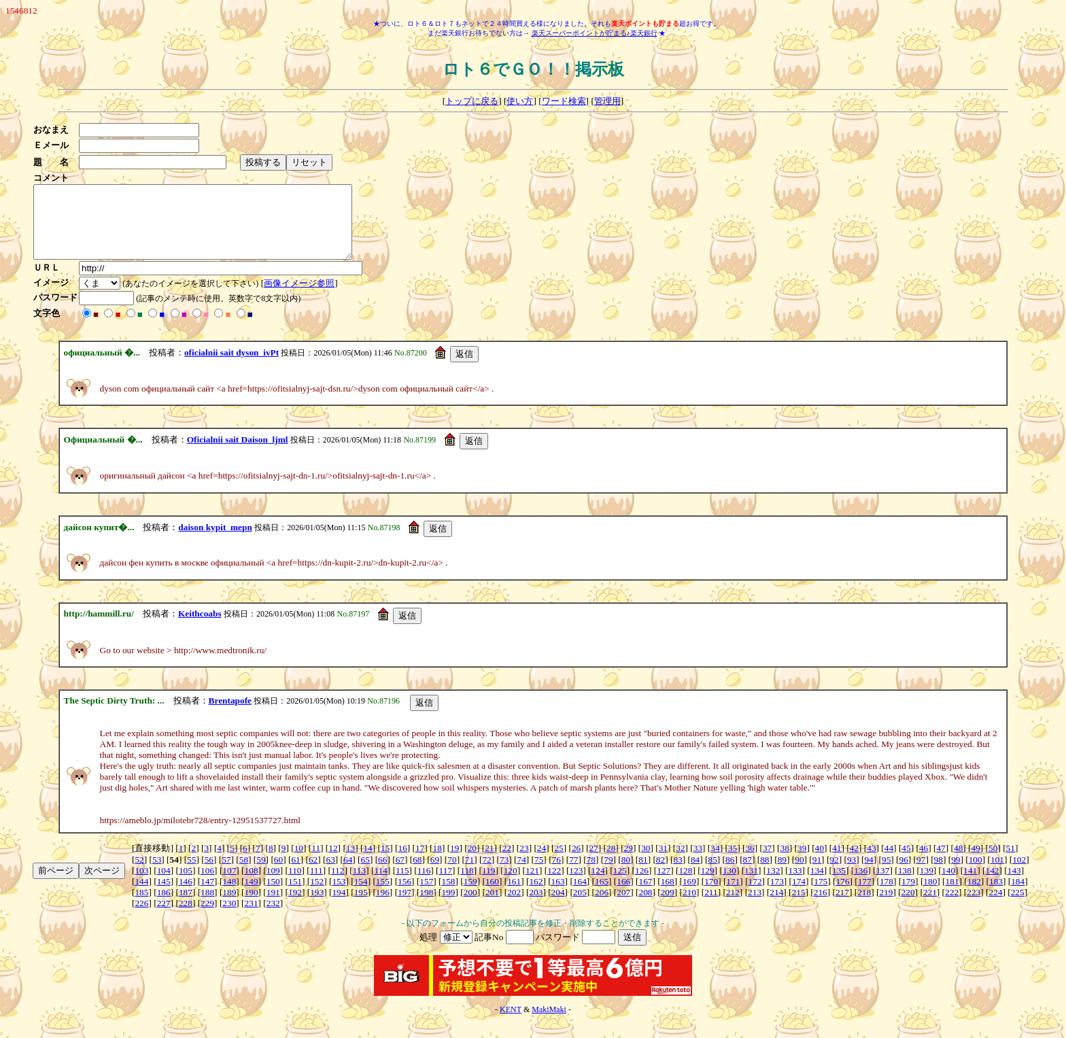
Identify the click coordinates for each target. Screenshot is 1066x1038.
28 (610, 862)
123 (576, 885)
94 (868, 874)
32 (680, 862)
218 (864, 906)
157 (426, 895)
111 (316, 885)
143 (1014, 885)
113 (359, 885)
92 (833, 874)
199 (448, 906)
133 (795, 885)
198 (426, 906)
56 (209, 874)
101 (997, 874)
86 (729, 874)
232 (273, 917)
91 (816, 874)
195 (361, 906)
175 (820, 895)
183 (996, 895)
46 (923, 862)
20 (472, 862)
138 (905, 885)
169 (689, 895)
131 (751, 885)
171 (733, 895)
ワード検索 (564, 101)
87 (747, 874)
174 (799, 895)
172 (755, 895)
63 (330, 874)
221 (930, 906)
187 (185, 906)
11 (315, 862)
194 (338, 906)
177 (865, 895)
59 (260, 874)
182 (974, 895)
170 (711, 895)
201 (492, 906)
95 (886, 874)
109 (273, 885)
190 (251, 906)
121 (532, 885)
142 (992, 885)
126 (642, 885)
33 (697, 862)
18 (437, 862)
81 (642, 874)
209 (667, 906)
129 (708, 885)
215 (799, 906)
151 (295, 895)
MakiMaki (549, 1023)
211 (711, 906)
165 (601, 895)
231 (251, 917)
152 (317, 895)
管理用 (607, 101)
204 (558, 906)
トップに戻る (471, 101)
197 (404, 906)
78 (591, 874)
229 (207, 917)
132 (773, 885)
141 (970, 885)
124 (598, 885)
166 (623, 895)
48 (958, 862)
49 (976, 862)
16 (402, 862)
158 (448, 895)
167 (645, 895)
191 (273, 906)
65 (365, 874)
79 (608, 874)
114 (381, 885)
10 (298, 862)
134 (817, 885)
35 (732, 862)
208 (645, 906)
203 (536, 906)
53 (156, 874)
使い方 (519, 101)
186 (164, 906)
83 (677, 874)
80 (625, 874)
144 (141, 895)
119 (489, 885)
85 (712, 874)
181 (952, 895)
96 (903, 874)
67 (400, 874)
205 (580, 906)
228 (185, 917)
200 (470, 906)
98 (938, 874)
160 (492, 895)
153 (338, 895)
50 (992, 862)
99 (955, 874)
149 (251, 895)
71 (469, 874)
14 (367, 862)
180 (930, 895)
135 (839, 885)
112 (338, 885)
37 (767, 862)
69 (434, 874)
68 (417, 874)
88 (764, 874)
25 (558, 862)
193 (317, 906)
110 (295, 885)
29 (628, 862)
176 (842, 895)
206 (601, 906)
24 (541, 862)
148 (229, 895)
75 (538, 874)
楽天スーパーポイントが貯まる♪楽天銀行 (594, 33)
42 (854, 862)
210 (689, 906)
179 (908, 895)
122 (554, 885)
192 (295, 906)
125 (620, 885)
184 (1018, 895)
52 (139, 874)
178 (886, 895)
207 (623, 906)
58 (243, 874)
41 (836, 862)
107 (229, 885)
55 (191, 874)
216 (820, 906)
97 (920, 874)
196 (383, 906)
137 (882, 885)
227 (164, 917)
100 (975, 874)
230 (229, 917)
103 (141, 885)
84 (695, 874)
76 (556, 874)
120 (510, 885)
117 (446, 885)
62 (313, 874)
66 (382, 874)
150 (273, 895)
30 (645, 862)
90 (799, 874)
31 (663, 862)
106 (207, 885)
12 (332, 862)
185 (141, 906)
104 (164, 885)
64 (347, 874)
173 (777, 895)
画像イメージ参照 (303, 297)
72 (486, 874)
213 (754, 906)
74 (521, 874)
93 (851, 874)
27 (593, 862)
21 (489, 862)
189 (229, 906)
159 (470, 895)
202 (514, 906)
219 (886, 906)
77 (573, 874)
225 (1018, 906)
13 (350, 862)
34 (714, 862)
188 (207, 906)
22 (506, 862)
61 (295, 874)
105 (185, 885)
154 (361, 895)
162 (536, 895)
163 (558, 895)
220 (908, 906)
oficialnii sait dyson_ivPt (231, 367)
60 (278, 874)
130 (729, 885)
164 (580, 895)
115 (402, 885)
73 (504, 874)
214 (776, 906)
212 (733, 906)
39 (801, 862)
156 (404, 895)
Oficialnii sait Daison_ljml (237, 454)
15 (385, 862)
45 (905, 862)
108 (251, 885)
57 (226, 874)
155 (383, 895)
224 (995, 906)
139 (926, 885)
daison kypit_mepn (215, 541)
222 (952, 906)
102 (1019, 874)
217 (842, 906)
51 (1010, 862)
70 (451, 874)
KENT (510, 1023)
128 (685, 885)
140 (948, 885)
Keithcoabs (200, 628)
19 (454, 862)
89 (782, 874)
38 (784, 862)
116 (424, 885)
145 (164, 895)
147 (207, 895)
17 (419, 862)
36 (749, 862)
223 (973, 906)
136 (860, 885)
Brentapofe (230, 715)
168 (667, 895)
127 (663, 885)
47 (940, 862)
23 (523, 862)
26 (576, 862)
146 (185, 895)
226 (141, 917)
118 (467, 885)
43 (871, 862)
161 (514, 895)
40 (819, 862)
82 (660, 874)
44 (888, 862)
